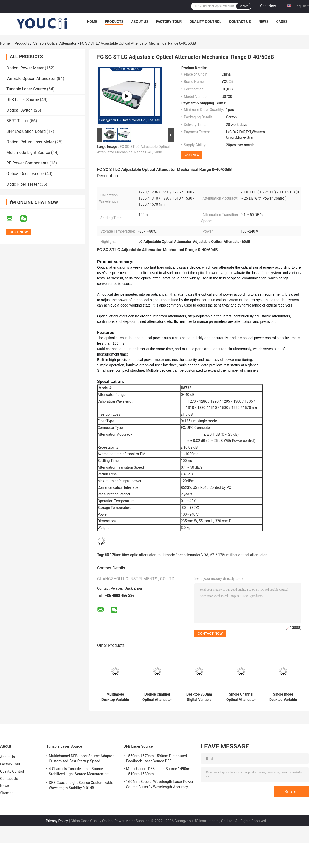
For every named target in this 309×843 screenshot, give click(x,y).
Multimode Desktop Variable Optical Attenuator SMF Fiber (115, 697)
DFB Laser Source (22, 99)
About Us (139, 22)
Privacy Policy (57, 821)
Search (243, 6)
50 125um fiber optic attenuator (130, 555)
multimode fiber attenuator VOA (183, 555)
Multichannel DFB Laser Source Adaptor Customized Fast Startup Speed (81, 758)
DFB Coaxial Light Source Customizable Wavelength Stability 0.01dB (81, 785)
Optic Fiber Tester (22, 184)
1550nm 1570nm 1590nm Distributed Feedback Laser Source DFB (156, 758)
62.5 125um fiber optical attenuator (238, 555)
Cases (281, 22)
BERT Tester (17, 120)
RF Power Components (27, 163)
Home (92, 22)
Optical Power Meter (25, 67)
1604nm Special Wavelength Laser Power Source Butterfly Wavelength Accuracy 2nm (159, 785)
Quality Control (205, 22)
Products (114, 22)
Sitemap (6, 793)
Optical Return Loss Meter (30, 141)
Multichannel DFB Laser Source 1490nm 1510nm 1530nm (158, 771)
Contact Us (240, 22)
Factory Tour (169, 22)
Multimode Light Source (28, 152)
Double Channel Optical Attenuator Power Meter (157, 697)
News (264, 22)
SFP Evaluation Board (26, 131)
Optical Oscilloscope (25, 173)
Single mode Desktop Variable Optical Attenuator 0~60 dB (283, 697)
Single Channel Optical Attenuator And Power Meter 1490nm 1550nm (241, 697)
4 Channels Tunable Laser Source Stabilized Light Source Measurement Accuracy (79, 772)
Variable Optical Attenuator (54, 43)
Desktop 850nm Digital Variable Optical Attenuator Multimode (199, 697)
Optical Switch (19, 110)
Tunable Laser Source (26, 89)
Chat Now (268, 6)
